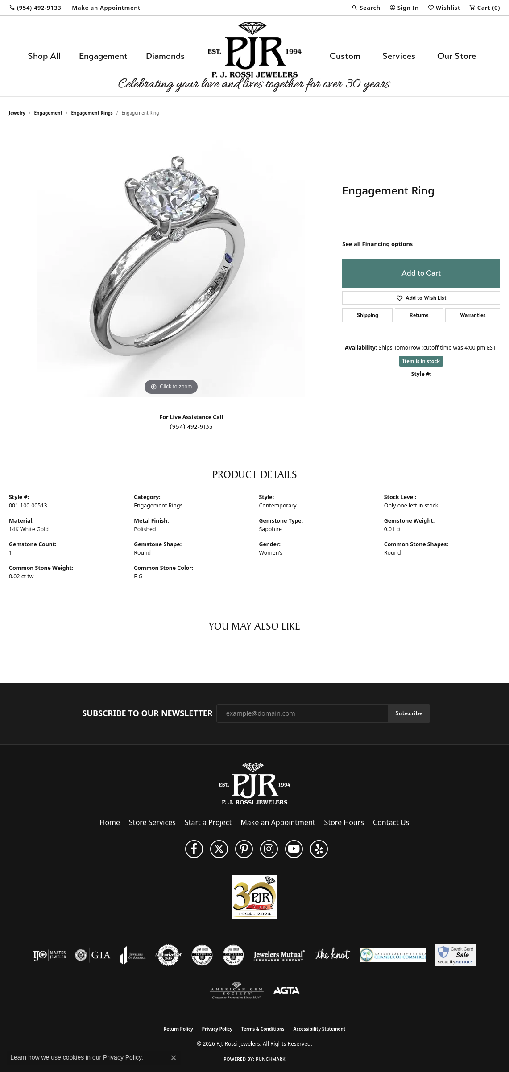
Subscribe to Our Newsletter (147, 713)
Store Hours (344, 822)
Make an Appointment (277, 822)
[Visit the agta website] (286, 991)
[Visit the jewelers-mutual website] (279, 955)
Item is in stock (421, 361)
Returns (419, 315)
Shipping (367, 315)
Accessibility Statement (320, 1029)
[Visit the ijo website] (49, 955)
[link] (35, 7)
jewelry (17, 113)
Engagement (103, 56)
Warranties (473, 315)
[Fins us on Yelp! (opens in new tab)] (319, 849)
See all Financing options (377, 244)
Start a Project (208, 822)
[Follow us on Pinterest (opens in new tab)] (244, 849)
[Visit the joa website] (132, 955)
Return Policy (178, 1029)
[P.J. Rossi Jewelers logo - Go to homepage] (255, 56)
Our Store (456, 56)
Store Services (152, 822)
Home (110, 822)
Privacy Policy (217, 1029)
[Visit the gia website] (93, 955)
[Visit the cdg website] (202, 955)
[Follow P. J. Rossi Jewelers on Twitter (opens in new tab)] (219, 849)
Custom (345, 56)
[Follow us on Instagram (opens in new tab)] (269, 849)
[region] (171, 263)
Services (398, 56)
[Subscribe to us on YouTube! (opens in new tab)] (294, 849)
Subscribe (408, 713)
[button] (366, 7)
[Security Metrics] (455, 955)
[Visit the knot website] (332, 955)
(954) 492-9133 (191, 426)
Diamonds (165, 56)
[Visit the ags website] (236, 991)
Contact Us (391, 822)
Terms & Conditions (263, 1029)
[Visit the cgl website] (233, 955)
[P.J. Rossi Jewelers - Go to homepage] (254, 783)
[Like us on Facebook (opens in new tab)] (194, 849)
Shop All (44, 56)
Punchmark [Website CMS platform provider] (271, 1059)
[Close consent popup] (173, 1057)
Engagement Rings (92, 113)
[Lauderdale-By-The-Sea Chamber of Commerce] (393, 955)
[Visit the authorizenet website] (168, 955)
